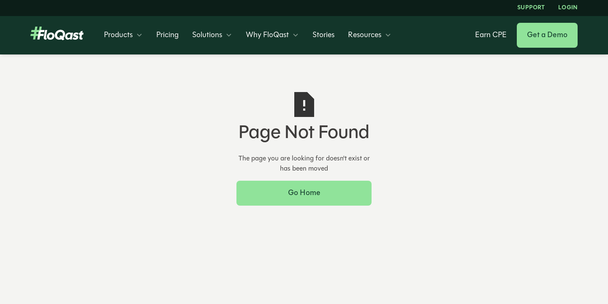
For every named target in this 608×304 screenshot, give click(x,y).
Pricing (167, 35)
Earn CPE (491, 35)
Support (531, 8)
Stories (323, 35)
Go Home (304, 193)
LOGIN (568, 8)
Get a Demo (547, 35)
